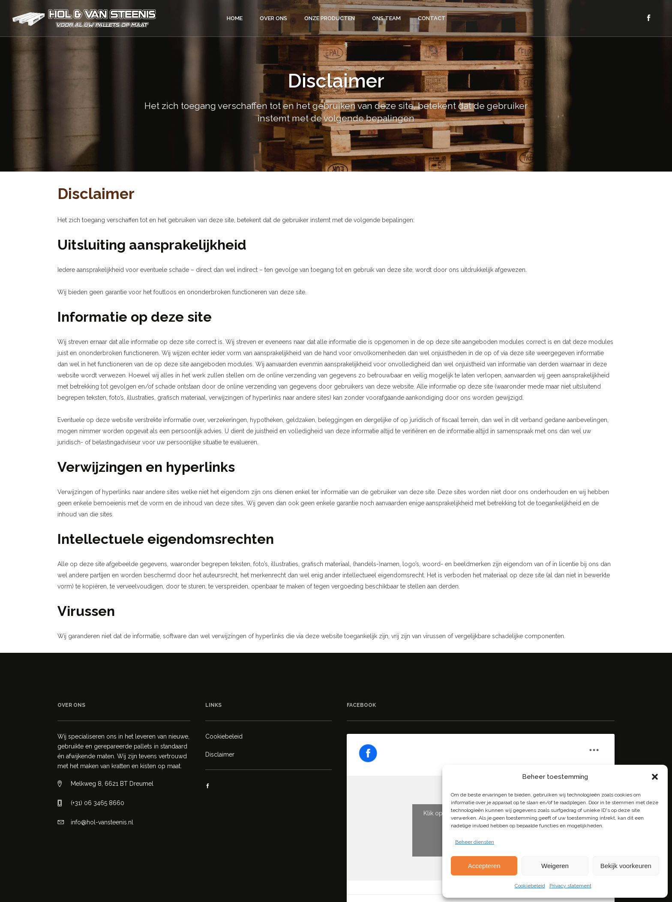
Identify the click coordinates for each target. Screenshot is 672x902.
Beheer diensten (474, 842)
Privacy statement (570, 886)
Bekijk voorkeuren (625, 865)
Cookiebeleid (530, 886)
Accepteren (484, 865)
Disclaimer (219, 754)
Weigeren (555, 865)
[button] (655, 776)
